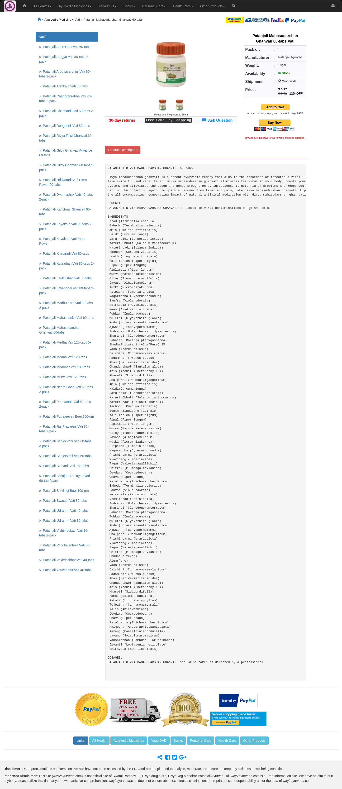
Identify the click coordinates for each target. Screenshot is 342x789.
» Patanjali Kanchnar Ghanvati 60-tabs (65, 211)
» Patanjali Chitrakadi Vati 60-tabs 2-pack (66, 113)
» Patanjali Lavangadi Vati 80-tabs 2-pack (66, 290)
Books (129, 6)
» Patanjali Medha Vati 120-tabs (63, 357)
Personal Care (154, 6)
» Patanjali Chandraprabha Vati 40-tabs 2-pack (65, 98)
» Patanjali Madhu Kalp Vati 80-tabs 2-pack (66, 305)
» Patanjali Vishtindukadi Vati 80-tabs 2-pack (63, 533)
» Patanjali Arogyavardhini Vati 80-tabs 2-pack (65, 74)
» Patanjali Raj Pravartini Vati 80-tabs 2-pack (64, 429)
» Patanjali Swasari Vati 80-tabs (63, 500)
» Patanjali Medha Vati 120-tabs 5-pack (65, 344)
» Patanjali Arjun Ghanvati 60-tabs (64, 47)
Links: (80, 740)
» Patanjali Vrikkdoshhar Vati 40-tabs (66, 560)
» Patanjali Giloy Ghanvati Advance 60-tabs (65, 152)
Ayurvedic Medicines (75, 6)
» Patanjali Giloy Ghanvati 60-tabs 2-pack (66, 167)
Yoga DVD (107, 6)
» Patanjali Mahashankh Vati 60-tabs (66, 318)
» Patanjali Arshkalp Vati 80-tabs (63, 86)
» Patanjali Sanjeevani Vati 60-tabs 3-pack (65, 443)
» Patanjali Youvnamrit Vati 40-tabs (65, 570)
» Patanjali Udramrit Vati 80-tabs (63, 520)
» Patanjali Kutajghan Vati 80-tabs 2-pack (66, 266)
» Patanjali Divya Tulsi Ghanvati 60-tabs (66, 138)
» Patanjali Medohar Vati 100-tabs (64, 367)
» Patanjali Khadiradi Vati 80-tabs (64, 253)
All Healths (42, 6)
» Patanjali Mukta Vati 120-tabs (62, 377)
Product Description (122, 150)
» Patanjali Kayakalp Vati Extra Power (62, 241)
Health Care (183, 6)
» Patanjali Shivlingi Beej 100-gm (64, 491)
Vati (42, 37)
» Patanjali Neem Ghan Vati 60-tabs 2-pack (66, 389)
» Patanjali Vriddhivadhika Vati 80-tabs (64, 547)
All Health (99, 740)
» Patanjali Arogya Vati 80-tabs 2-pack (64, 59)
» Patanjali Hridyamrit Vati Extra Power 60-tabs (63, 182)
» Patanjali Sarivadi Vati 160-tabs (64, 466)
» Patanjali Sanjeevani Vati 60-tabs (65, 456)
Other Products (212, 6)
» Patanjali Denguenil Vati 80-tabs (64, 126)
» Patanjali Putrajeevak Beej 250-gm (66, 416)
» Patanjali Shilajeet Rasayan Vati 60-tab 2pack (64, 478)
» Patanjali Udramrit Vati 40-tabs (63, 510)
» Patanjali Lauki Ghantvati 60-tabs (65, 278)
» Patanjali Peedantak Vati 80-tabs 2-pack (65, 404)
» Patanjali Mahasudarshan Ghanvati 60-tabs (60, 330)
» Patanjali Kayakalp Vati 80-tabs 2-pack (66, 226)
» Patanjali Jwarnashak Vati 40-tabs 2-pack (66, 197)
